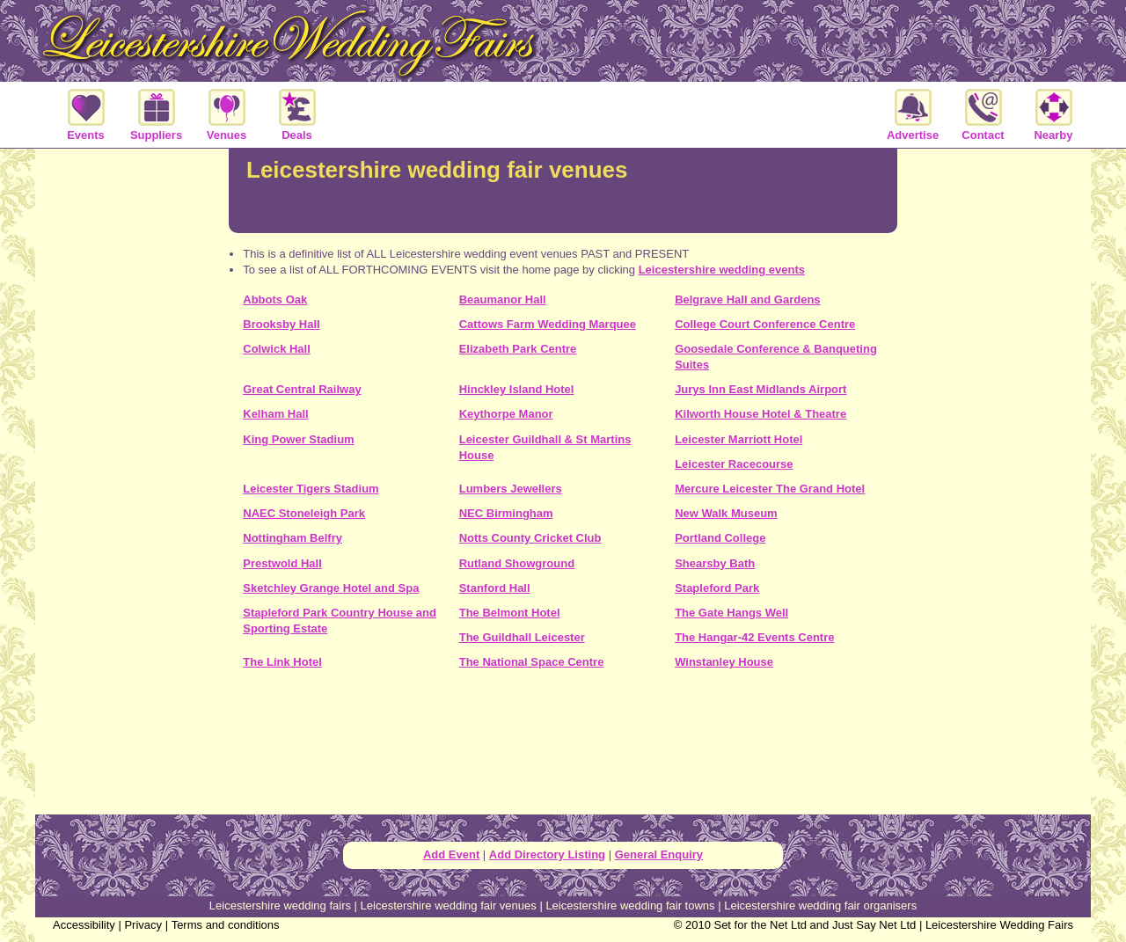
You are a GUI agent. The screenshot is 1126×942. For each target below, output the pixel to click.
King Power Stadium (298, 439)
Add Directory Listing (547, 854)
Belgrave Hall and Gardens (747, 299)
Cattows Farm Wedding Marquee (547, 324)
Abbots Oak (275, 299)
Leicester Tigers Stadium (310, 488)
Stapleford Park (717, 588)
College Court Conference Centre (765, 324)
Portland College (720, 537)
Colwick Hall (277, 348)
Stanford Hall (494, 588)
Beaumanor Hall (502, 299)
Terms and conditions (226, 924)
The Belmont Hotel (509, 612)
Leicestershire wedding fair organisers (820, 905)
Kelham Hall (275, 413)
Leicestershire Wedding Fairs (999, 924)
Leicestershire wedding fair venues (449, 905)
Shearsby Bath (715, 563)
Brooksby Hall (281, 324)
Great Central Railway (302, 389)
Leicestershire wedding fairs (280, 905)
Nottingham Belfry (292, 537)
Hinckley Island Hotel (516, 389)
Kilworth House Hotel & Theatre (760, 413)
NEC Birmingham (506, 513)
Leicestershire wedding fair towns (629, 905)
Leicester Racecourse (734, 464)
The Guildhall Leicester (522, 637)
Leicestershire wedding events (722, 269)
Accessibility (84, 924)
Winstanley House (724, 661)
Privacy (143, 924)
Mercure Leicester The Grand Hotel (770, 488)
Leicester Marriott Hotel (738, 439)
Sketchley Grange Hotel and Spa (331, 588)
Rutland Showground (516, 563)
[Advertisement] (563, 748)
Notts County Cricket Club (530, 537)
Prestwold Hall (282, 563)
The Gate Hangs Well (731, 612)
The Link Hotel (282, 661)
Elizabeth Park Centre (518, 348)
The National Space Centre (531, 661)
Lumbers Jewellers (510, 488)
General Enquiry (659, 854)
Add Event (451, 854)
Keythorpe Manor (506, 413)
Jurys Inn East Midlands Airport (760, 389)
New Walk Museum (726, 513)
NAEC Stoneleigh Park (304, 513)
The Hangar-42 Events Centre (754, 637)
